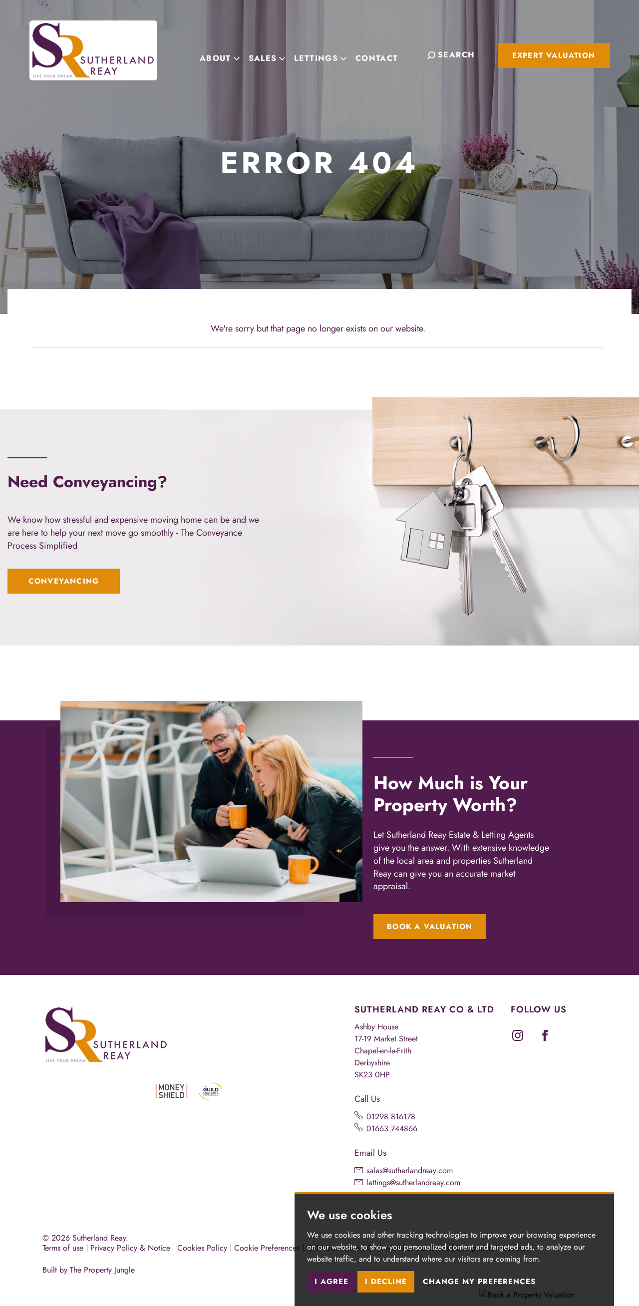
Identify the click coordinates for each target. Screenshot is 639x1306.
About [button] (225, 54)
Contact (382, 54)
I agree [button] (331, 1281)
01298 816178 (390, 1116)
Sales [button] (272, 54)
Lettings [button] (326, 54)
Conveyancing (63, 581)
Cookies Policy (202, 1248)
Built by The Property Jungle (88, 1270)
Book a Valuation (429, 926)
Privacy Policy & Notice (130, 1248)
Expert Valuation (553, 55)
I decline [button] (386, 1281)
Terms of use (62, 1248)
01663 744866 (391, 1128)
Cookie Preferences (267, 1248)
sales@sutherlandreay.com (409, 1170)
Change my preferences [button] (479, 1281)
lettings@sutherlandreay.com (413, 1182)
